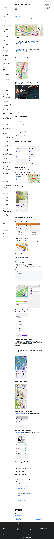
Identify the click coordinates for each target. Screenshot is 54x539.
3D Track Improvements (47, 11)
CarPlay (30, 39)
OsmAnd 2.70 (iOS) (5, 153)
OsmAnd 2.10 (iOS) (5, 182)
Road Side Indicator (47, 8)
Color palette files (30, 48)
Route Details (25, 118)
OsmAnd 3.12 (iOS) (5, 117)
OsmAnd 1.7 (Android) (5, 231)
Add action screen (21, 42)
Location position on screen (20, 51)
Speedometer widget (21, 39)
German (29, 527)
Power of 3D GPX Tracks (6, 36)
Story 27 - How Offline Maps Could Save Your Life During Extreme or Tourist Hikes (8, 76)
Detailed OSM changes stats (6, 172)
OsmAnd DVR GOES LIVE (6, 224)
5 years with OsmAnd (5, 216)
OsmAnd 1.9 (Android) (5, 229)
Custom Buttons (46, 10)
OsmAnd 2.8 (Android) (5, 193)
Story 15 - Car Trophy (5, 133)
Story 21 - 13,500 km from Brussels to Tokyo (8, 113)
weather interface (31, 341)
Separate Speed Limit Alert (48, 21)
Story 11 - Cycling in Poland (6, 142)
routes (18, 257)
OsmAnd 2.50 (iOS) (5, 166)
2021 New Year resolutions (6, 97)
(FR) (35, 506)
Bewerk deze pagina (18, 515)
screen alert (19, 432)
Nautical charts (5, 223)
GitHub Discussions (18, 524)
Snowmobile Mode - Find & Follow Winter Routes (8, 13)
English (29, 524)
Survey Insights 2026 (5, 7)
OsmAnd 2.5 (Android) (5, 200)
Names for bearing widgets (21, 488)
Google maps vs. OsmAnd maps (7, 211)
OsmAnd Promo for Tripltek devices (7, 45)
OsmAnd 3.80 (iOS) (5, 102)
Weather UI (18, 49)
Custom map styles (5, 60)
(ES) (39, 506)
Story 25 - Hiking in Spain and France (7, 100)
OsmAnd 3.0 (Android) (5, 181)
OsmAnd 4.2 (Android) (5, 80)
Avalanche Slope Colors (6, 14)
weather (19, 259)
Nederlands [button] (36, 1)
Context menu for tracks (19, 476)
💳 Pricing (11, 1)
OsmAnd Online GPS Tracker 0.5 (7, 150)
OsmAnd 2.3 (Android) (5, 208)
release (18, 513)
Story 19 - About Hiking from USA (7, 118)
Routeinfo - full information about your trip (8, 132)
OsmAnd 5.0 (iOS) (5, 28)
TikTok (16, 529)
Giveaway (4, 533)
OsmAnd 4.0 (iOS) (5, 91)
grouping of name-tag (21, 477)
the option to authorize (24, 463)
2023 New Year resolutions (6, 70)
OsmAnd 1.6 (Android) (5, 236)
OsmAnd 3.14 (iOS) (5, 109)
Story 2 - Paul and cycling (6, 159)
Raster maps (4, 59)
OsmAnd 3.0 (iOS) (5, 138)
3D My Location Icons (47, 14)
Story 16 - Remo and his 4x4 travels (7, 129)
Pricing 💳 (4, 524)
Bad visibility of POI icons (21, 502)
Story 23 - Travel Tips (5, 105)
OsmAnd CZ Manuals (43, 527)
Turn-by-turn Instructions (47, 7)
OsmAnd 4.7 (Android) (5, 44)
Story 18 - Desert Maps (6, 121)
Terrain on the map (5, 67)
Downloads (4, 530)
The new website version (6, 83)
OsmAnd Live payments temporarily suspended (7, 186)
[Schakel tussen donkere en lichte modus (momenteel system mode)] (52, 1)
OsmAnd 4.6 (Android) (5, 50)
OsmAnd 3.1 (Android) (5, 174)
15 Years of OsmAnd (5, 21)
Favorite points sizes (20, 500)
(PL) (15, 507)
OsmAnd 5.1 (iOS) (5, 24)
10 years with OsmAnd (6, 106)
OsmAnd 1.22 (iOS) (5, 214)
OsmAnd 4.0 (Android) (5, 90)
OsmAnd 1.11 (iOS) (5, 215)
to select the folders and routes (27, 219)
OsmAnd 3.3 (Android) (5, 163)
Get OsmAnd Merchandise (44, 528)
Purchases (4, 528)
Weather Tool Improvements (46, 17)
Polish (29, 530)
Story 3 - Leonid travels (6, 158)
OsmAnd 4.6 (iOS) (5, 51)
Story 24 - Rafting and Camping (7, 104)
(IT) (33, 506)
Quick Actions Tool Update (48, 9)
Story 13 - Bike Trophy (5, 136)
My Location (26, 240)
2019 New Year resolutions (6, 169)
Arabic (29, 534)
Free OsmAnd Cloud (5, 55)
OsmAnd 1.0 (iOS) (5, 219)
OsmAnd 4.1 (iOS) (5, 87)
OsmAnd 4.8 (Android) (5, 40)
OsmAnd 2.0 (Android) (5, 220)
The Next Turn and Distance (21, 491)
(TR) (18, 507)
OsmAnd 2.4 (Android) (5, 204)
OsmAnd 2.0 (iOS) (5, 190)
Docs (6, 1)
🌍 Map (15, 1)
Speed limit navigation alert (25, 52)
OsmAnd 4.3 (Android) (5, 73)
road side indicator (33, 41)
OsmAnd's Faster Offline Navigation (7, 25)
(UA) (38, 506)
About (4, 534)
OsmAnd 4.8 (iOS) (5, 39)
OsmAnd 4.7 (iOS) (5, 43)
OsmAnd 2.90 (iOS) (5, 141)
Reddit (16, 527)
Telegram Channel (18, 530)
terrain (18, 258)
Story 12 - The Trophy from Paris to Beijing (8, 137)
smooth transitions (21, 50)
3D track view (35, 44)
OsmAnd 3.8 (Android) (5, 101)
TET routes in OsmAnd (5, 54)
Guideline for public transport (6, 162)
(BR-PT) (41, 506)
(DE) (36, 506)
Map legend (4, 529)
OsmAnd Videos (5, 187)
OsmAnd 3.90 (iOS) (5, 94)
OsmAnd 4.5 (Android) (5, 58)
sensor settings (32, 479)
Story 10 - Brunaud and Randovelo (7, 145)
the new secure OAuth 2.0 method (25, 464)
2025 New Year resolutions (6, 32)
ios (20, 513)
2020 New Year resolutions (6, 125)
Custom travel (4, 177)
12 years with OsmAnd (6, 79)
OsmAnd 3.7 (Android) (5, 110)
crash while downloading (22, 498)
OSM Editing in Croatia (6, 74)
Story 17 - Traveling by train (6, 128)
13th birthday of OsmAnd (6, 63)
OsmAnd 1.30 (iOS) (5, 197)
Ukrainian (29, 529)
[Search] (48, 1)
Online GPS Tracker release (6, 173)
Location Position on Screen (47, 20)
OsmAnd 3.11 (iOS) (5, 124)
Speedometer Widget (47, 4)
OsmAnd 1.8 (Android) (5, 230)
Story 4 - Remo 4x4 (5, 157)
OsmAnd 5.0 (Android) (5, 29)
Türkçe (29, 535)
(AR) (17, 507)
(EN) (32, 506)
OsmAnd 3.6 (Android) (5, 114)
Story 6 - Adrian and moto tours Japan (7, 154)
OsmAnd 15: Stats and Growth (6, 26)
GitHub (40, 1)
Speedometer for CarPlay (47, 6)
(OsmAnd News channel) (28, 506)
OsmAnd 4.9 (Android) (5, 35)
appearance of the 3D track (25, 187)
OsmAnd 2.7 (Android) (5, 194)
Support (41, 529)
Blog (8, 1)
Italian (29, 528)
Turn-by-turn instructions (21, 40)
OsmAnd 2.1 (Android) (5, 218)
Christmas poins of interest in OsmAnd (8, 201)
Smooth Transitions (47, 18)
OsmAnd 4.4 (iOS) (5, 64)
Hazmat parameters (22, 484)
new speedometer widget (23, 59)
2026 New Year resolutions (6, 17)
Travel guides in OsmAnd (6, 178)
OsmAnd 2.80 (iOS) (5, 149)
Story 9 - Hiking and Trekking (6, 146)
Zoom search (19, 495)
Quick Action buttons (39, 43)
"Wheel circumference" (25, 479)
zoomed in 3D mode (35, 383)
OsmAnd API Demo (5, 205)
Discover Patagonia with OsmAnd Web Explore (8, 9)
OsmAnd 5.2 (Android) (5, 20)
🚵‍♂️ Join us (18, 1)
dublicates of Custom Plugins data (25, 486)
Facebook (17, 528)
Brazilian (29, 533)
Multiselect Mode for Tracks (47, 13)
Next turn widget (26, 493)
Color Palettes (46, 15)
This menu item (17, 219)
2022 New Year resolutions (6, 86)
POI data (25, 483)
